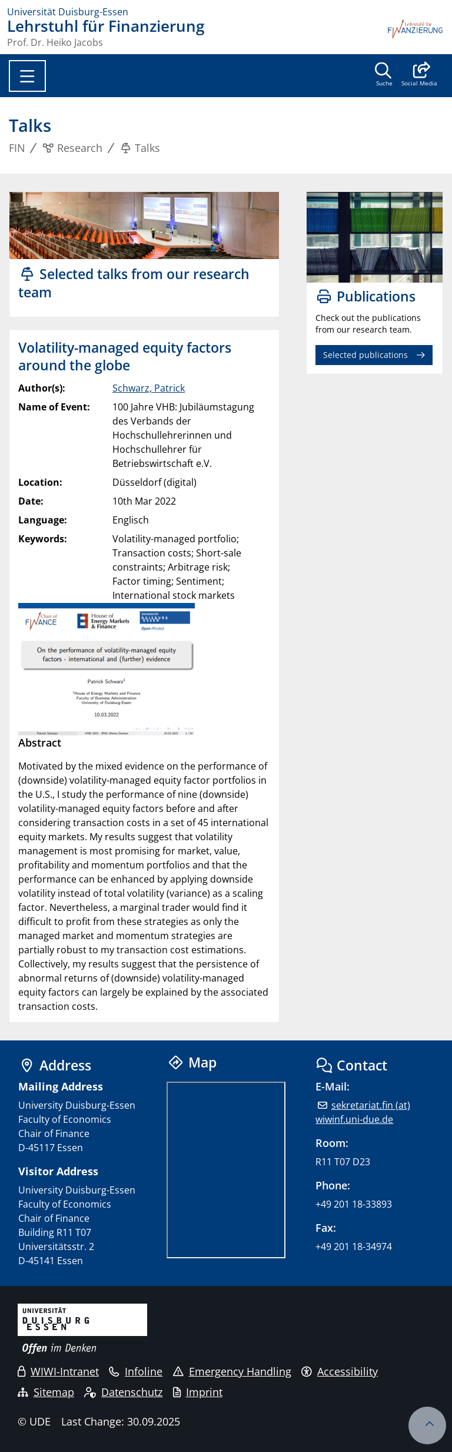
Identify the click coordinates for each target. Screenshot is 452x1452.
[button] (419, 75)
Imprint (197, 1392)
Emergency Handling (232, 1371)
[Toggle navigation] (27, 76)
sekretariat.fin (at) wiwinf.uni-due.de (362, 1112)
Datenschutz (123, 1392)
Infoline (135, 1371)
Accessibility (339, 1371)
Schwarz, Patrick (148, 388)
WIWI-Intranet (58, 1371)
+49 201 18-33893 (353, 1204)
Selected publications (365, 354)
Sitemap (46, 1392)
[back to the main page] (415, 33)
